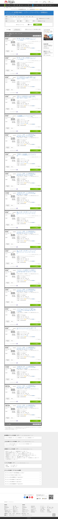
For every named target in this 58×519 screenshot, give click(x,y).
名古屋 (26, 16)
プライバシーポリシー (50, 508)
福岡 (29, 16)
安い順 (10, 33)
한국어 (28, 513)
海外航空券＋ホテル (25, 509)
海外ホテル (23, 506)
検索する (38, 24)
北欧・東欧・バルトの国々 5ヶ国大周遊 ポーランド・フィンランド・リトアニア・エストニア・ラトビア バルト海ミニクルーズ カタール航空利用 (26, 39)
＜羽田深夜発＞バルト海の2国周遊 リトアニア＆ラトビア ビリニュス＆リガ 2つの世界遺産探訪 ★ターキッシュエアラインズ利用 (26, 155)
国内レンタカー (15, 508)
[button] (23, 472)
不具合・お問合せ (42, 509)
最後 (40, 424)
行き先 (6, 18)
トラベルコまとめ (33, 508)
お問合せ (44, 2)
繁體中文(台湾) (18, 513)
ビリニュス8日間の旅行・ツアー (19, 437)
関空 (21, 16)
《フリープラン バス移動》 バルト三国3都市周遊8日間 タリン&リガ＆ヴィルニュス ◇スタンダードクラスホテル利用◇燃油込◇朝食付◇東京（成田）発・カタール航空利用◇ (26, 290)
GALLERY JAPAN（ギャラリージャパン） (15, 515)
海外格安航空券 (24, 507)
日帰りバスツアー (15, 509)
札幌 (32, 16)
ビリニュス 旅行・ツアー (14, 465)
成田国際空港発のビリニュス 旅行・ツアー (22, 451)
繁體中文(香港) (24, 513)
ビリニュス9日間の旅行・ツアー (29, 437)
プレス (48, 506)
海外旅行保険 (33, 506)
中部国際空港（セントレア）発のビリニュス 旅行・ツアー (13, 455)
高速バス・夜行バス (16, 507)
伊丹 (23, 16)
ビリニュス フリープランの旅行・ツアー (11, 445)
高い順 (13, 33)
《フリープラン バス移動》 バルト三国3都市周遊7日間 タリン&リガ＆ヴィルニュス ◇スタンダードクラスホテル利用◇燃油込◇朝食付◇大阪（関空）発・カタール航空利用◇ (26, 135)
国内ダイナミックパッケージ (8, 509)
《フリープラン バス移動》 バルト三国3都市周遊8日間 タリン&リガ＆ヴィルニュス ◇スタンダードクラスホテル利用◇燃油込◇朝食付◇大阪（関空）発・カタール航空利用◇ (26, 232)
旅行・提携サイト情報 (50, 507)
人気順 (16, 33)
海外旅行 (23, 504)
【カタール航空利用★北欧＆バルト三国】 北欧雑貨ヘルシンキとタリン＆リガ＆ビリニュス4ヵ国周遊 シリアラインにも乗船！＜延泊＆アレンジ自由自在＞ (26, 78)
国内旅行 (5, 504)
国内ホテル (5, 506)
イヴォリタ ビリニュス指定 (24, 123)
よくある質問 (42, 508)
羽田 (15, 16)
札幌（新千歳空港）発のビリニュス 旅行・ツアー (29, 455)
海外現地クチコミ (33, 509)
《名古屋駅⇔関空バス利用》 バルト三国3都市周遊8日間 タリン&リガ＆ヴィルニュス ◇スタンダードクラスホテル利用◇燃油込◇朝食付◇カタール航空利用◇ (26, 367)
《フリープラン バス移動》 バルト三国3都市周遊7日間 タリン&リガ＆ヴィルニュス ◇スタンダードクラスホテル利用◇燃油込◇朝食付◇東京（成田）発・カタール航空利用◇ (26, 174)
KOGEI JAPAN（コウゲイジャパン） (27, 515)
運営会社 (48, 509)
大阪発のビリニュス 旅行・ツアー (26, 452)
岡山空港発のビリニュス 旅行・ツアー (33, 457)
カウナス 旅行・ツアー (14, 466)
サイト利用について (43, 507)
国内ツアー (5, 508)
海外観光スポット (33, 507)
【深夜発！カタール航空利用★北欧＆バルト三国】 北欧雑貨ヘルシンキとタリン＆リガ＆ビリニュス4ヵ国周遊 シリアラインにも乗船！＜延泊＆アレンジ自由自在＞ (26, 97)
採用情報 (48, 510)
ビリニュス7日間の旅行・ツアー (9, 437)
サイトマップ (42, 506)
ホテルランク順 (20, 33)
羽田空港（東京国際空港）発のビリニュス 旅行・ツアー (13, 452)
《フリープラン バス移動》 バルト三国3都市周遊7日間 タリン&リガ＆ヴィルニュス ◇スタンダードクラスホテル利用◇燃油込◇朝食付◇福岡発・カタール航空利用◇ (26, 387)
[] (44, 9)
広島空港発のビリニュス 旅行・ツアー (22, 457)
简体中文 (14, 513)
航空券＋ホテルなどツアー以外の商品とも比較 (33, 29)
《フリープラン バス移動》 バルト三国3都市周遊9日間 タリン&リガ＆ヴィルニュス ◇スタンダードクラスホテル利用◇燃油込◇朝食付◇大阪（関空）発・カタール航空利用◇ (26, 348)
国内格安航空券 (6, 507)
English (10, 513)
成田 (13, 16)
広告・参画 (41, 510)
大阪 (18, 16)
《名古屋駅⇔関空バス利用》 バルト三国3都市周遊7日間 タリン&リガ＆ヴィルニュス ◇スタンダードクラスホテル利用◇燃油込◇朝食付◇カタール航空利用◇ (26, 193)
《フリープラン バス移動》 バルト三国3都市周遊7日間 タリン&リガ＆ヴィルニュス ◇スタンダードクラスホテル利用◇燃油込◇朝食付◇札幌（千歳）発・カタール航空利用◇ (26, 406)
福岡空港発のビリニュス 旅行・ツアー (10, 456)
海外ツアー (23, 508)
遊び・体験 (14, 506)
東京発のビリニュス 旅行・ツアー (10, 451)
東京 (11, 16)
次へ (38, 424)
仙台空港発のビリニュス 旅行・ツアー (10, 457)
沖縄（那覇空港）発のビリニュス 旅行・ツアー (23, 456)
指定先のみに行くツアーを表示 (43, 18)
